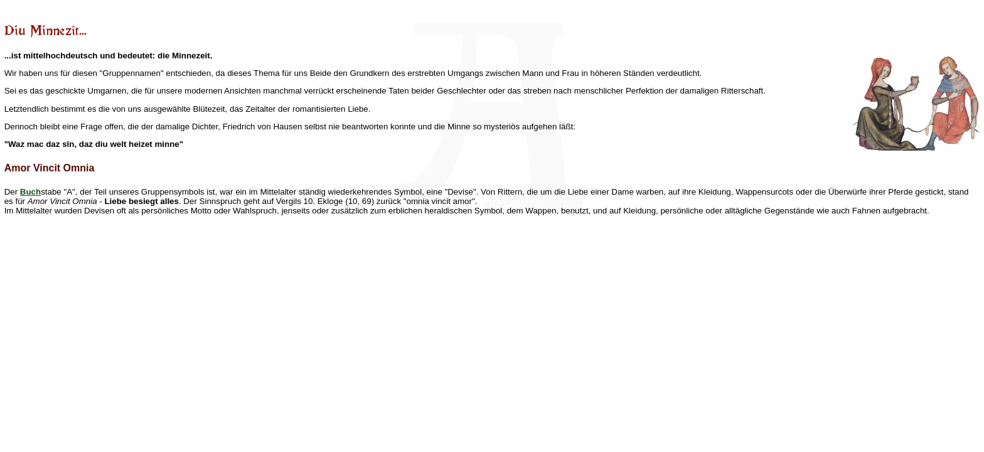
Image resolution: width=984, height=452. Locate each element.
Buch (30, 191)
